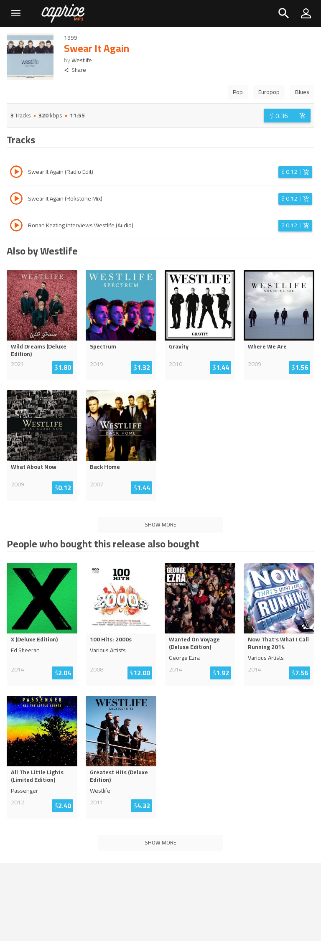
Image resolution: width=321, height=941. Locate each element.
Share (75, 70)
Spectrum (103, 346)
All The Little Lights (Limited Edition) (37, 775)
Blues (302, 91)
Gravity (179, 346)
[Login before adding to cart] (287, 115)
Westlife (81, 60)
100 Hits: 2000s (111, 639)
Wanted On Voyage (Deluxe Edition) (194, 643)
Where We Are (267, 346)
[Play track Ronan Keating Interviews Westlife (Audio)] (16, 226)
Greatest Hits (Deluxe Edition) (119, 775)
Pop (238, 91)
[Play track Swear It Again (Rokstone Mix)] (16, 199)
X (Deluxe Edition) (34, 639)
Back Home (105, 466)
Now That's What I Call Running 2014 (278, 643)
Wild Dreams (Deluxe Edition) (38, 350)
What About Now (33, 466)
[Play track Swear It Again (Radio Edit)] (16, 173)
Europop (269, 91)
